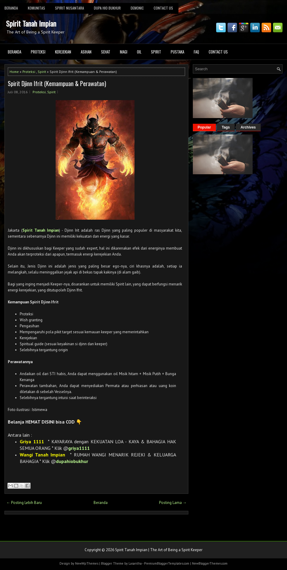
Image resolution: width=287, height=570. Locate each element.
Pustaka (177, 52)
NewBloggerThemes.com (210, 563)
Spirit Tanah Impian (31, 23)
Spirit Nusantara (69, 7)
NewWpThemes (86, 563)
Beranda (14, 52)
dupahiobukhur (72, 461)
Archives (248, 127)
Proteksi (38, 52)
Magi (123, 52)
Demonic (137, 7)
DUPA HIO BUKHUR (107, 7)
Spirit (156, 52)
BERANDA (11, 7)
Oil (139, 52)
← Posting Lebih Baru (24, 502)
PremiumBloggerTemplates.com (166, 563)
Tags (226, 127)
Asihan (86, 52)
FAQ (196, 52)
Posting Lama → (173, 502)
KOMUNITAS (36, 7)
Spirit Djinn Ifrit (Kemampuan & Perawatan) (57, 83)
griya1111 (79, 448)
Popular (204, 127)
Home (14, 71)
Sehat (105, 52)
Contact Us (163, 7)
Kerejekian (63, 52)
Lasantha (135, 563)
